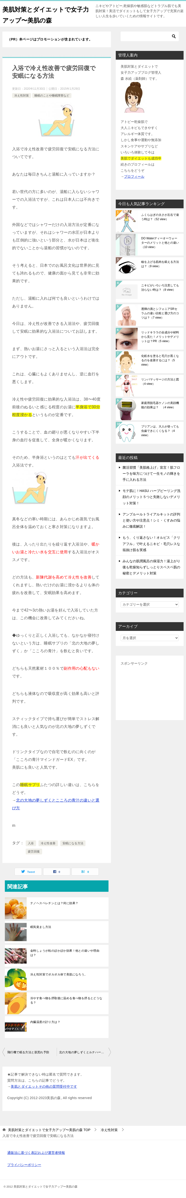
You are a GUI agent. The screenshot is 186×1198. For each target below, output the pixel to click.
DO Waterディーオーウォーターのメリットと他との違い (160, 243)
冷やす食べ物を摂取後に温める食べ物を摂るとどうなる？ (66, 1000)
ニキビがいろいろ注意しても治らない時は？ (160, 287)
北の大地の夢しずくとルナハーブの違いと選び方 (85, 1052)
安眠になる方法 (73, 843)
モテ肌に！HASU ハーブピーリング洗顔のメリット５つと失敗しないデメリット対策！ (151, 497)
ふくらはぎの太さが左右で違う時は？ (160, 217)
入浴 (31, 843)
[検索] (150, 36)
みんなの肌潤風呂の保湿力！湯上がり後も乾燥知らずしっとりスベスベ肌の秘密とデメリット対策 (151, 567)
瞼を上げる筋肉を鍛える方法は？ (160, 264)
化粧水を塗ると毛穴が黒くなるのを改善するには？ (160, 360)
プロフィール (134, 176)
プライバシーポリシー (24, 1165)
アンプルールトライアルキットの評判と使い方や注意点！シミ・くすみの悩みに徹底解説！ (151, 520)
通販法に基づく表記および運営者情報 (36, 1153)
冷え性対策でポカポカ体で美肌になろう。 (58, 974)
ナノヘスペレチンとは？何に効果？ (54, 903)
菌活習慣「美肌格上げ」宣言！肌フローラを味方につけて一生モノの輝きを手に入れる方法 (151, 474)
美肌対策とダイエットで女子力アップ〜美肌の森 (43, 14)
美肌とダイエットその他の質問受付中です (44, 1086)
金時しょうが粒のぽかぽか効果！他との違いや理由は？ (64, 953)
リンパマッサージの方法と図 (160, 382)
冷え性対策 (21, 95)
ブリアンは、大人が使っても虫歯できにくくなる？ (160, 431)
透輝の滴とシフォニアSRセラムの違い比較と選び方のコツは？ (160, 313)
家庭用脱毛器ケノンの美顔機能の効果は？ (160, 405)
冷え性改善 (48, 843)
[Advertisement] (150, 691)
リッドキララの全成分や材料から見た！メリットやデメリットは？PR (160, 337)
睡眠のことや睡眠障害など (51, 95)
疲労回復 (34, 851)
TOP (49, 1130)
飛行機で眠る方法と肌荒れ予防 (28, 1052)
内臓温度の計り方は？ (45, 1022)
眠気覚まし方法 (40, 927)
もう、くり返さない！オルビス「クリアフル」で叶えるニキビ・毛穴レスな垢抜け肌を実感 (151, 544)
